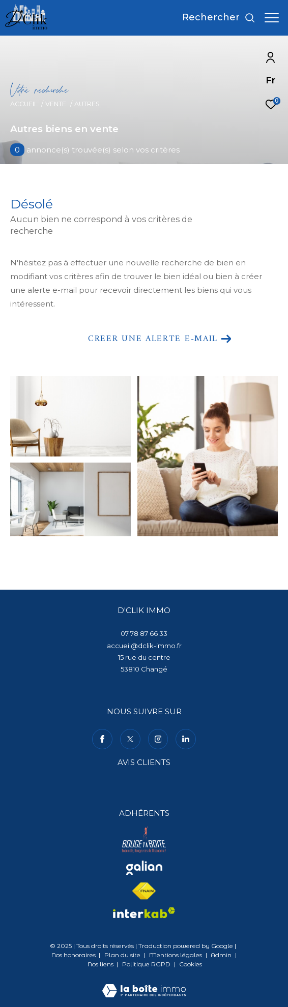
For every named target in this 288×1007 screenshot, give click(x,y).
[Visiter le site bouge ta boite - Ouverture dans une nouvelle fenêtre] (144, 840)
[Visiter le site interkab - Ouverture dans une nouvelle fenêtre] (144, 913)
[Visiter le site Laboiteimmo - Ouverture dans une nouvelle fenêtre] (144, 984)
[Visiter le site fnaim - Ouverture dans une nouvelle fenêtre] (144, 891)
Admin (222, 955)
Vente (55, 104)
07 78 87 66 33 (144, 633)
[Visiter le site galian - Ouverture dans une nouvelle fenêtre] (144, 868)
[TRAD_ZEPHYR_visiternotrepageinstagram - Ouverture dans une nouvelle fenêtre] (158, 739)
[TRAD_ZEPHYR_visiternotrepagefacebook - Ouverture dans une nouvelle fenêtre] (102, 739)
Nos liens (101, 964)
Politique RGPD (146, 964)
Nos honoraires (73, 955)
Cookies (190, 964)
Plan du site (123, 955)
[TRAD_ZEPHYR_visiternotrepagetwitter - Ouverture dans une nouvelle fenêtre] (130, 739)
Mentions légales (176, 955)
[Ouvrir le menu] (271, 18)
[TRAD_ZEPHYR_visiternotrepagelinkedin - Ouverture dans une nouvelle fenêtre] (186, 739)
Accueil (24, 104)
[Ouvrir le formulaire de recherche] (218, 17)
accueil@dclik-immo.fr (144, 646)
